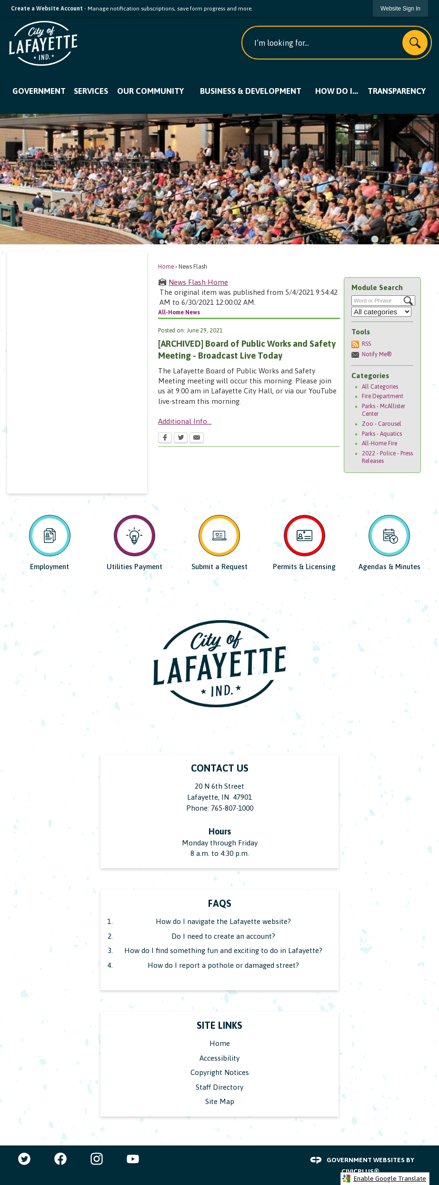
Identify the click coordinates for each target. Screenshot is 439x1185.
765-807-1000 (232, 808)
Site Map (219, 1101)
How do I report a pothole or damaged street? (223, 965)
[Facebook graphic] (60, 1159)
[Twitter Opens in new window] (181, 438)
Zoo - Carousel (381, 424)
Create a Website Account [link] (47, 8)
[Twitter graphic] (24, 1159)
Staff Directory (219, 1087)
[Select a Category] (381, 312)
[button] (415, 42)
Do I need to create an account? (223, 936)
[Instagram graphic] (96, 1159)
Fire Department (382, 396)
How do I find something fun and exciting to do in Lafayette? (223, 950)
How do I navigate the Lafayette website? (223, 921)
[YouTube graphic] (133, 1159)
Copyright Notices (219, 1072)
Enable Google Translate (384, 1178)
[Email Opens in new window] (197, 438)
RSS (366, 344)
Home (166, 266)
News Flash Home (198, 282)
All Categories (380, 386)
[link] (400, 8)
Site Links (219, 1025)
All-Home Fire (379, 443)
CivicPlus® (360, 1171)
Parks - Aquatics (382, 434)
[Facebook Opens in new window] (165, 438)
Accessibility (219, 1058)
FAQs (219, 903)
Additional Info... (184, 421)
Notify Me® (376, 354)
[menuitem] (38, 91)
